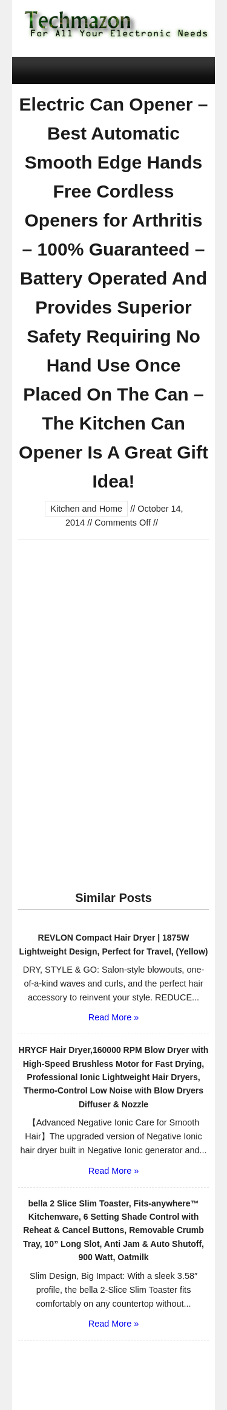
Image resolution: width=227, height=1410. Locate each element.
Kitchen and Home (86, 508)
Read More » (113, 1017)
